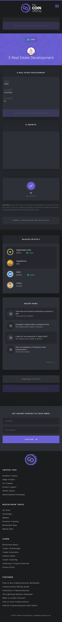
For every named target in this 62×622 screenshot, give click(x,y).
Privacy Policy (9, 567)
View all (51, 362)
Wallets (6, 518)
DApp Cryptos (9, 480)
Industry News (9, 556)
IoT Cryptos (8, 483)
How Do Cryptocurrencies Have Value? (20, 606)
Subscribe (31, 439)
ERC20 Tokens (9, 491)
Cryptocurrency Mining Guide (16, 587)
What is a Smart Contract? (14, 598)
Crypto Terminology (11, 548)
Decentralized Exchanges (14, 495)
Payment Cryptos (10, 476)
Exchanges (7, 514)
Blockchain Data (10, 525)
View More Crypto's (30, 379)
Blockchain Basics (10, 545)
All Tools (6, 510)
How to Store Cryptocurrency (16, 602)
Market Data (8, 529)
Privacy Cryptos (9, 487)
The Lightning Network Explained (18, 594)
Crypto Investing (10, 560)
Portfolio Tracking (11, 521)
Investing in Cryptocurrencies (16, 563)
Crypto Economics (11, 552)
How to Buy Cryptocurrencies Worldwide (21, 583)
